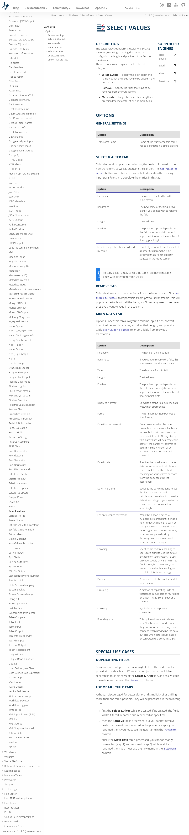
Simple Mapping (17, 538)
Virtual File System (14, 761)
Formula (13, 86)
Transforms (88, 15)
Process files (15, 409)
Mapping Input (17, 257)
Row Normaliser (17, 465)
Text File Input (16, 640)
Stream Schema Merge (21, 594)
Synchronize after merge (22, 613)
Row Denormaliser (19, 451)
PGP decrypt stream (20, 391)
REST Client (15, 446)
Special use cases (54, 51)
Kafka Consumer (18, 224)
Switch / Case (16, 608)
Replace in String (18, 437)
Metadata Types (13, 775)
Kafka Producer (17, 229)
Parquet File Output (19, 377)
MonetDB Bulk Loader (21, 298)
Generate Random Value (22, 95)
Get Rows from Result (20, 118)
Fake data (14, 58)
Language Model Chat (20, 233)
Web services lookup (20, 696)
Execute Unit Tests (19, 49)
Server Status (16, 520)
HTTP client (15, 164)
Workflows (10, 752)
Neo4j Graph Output (20, 340)
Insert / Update (17, 187)
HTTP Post (14, 169)
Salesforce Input (17, 478)
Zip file (12, 747)
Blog (16, 8)
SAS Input (14, 502)
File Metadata (16, 67)
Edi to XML (14, 12)
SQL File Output (17, 571)
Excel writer (15, 30)
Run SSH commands (20, 469)
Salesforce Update (19, 488)
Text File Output (17, 645)
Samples (8, 784)
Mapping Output (18, 261)
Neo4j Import (16, 344)
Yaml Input (14, 742)
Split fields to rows (18, 562)
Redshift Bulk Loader (20, 423)
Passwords (10, 780)
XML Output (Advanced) (21, 728)
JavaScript (14, 197)
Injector (13, 183)
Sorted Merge (16, 552)
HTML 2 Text (15, 159)
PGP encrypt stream (20, 395)
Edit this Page (180, 15)
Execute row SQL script (21, 39)
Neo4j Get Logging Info (21, 335)
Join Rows (14, 206)
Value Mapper (16, 677)
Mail (11, 252)
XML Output (15, 723)
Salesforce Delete (18, 474)
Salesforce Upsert (18, 492)
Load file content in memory (24, 247)
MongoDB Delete (18, 303)
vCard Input (15, 682)
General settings (56, 35)
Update (13, 663)
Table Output (16, 631)
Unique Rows (16, 654)
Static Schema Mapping (21, 585)
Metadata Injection (19, 280)
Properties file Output (20, 418)
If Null (12, 178)
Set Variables (16, 534)
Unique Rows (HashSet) (21, 659)
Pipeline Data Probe (19, 381)
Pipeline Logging (17, 386)
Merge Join (14, 270)
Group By (14, 155)
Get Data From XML (19, 99)
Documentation (35, 8)
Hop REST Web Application (18, 798)
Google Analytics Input (21, 141)
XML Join (13, 719)
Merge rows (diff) (18, 275)
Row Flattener (16, 455)
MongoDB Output (18, 312)
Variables (9, 757)
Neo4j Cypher (16, 326)
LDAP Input (15, 238)
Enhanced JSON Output (21, 21)
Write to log (15, 709)
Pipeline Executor (18, 400)
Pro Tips (8, 812)
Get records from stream (22, 113)
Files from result (17, 72)
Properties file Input (19, 414)
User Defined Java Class (21, 668)
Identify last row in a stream (24, 173)
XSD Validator (16, 733)
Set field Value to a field (21, 529)
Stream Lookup (17, 589)
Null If (12, 358)
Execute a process (18, 35)
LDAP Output (16, 243)
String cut (14, 599)
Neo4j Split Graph (18, 354)
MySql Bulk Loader (19, 321)
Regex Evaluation (18, 428)
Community (60, 8)
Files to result (16, 76)
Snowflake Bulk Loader (21, 543)
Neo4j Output (16, 349)
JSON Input (15, 210)
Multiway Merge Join (20, 317)
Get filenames (16, 104)
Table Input (15, 626)
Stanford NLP (16, 580)
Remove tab (54, 43)
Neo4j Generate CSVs (20, 331)
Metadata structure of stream (25, 289)
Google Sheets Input (20, 146)
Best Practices (11, 807)
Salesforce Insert (18, 483)
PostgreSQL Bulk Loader (22, 404)
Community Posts (13, 826)
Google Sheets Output (21, 150)
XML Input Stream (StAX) (22, 714)
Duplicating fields (56, 55)
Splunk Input (15, 566)
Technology (10, 789)
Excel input (14, 25)
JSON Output (16, 220)
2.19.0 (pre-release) (156, 15)
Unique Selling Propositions (19, 817)
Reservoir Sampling (19, 441)
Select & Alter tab (56, 39)
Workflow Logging (18, 705)
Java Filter (14, 192)
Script (12, 506)
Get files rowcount (19, 109)
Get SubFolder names (20, 123)
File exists (14, 63)
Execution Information (21, 53)
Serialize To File (17, 515)
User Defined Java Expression (25, 673)
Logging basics (12, 770)
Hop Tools (10, 803)
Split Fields (14, 557)
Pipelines (73, 15)
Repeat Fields (16, 432)
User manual (58, 15)
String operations (18, 603)
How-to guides (12, 821)
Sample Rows (16, 497)
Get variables (16, 136)
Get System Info (17, 127)
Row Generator (17, 460)
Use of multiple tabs (58, 59)
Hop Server (10, 793)
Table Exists (15, 622)
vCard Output (16, 686)
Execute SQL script (19, 44)
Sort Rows (14, 548)
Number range (17, 363)
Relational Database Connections (22, 766)
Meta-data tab (55, 47)
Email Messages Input (20, 16)
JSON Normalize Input (20, 215)
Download (82, 8)
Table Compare (17, 617)
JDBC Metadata (17, 201)
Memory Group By (19, 266)
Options (49, 31)
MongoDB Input (17, 307)
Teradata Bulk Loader (20, 636)
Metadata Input (17, 284)
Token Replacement (19, 649)
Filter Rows (15, 81)
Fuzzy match (15, 90)
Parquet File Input (18, 372)
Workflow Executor (19, 700)
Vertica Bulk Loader (19, 691)
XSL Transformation (19, 737)
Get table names (17, 132)
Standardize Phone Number (24, 575)
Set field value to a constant (24, 525)
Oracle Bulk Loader (19, 368)
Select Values (17, 511)
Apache (100, 8)
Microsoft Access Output (22, 293)
